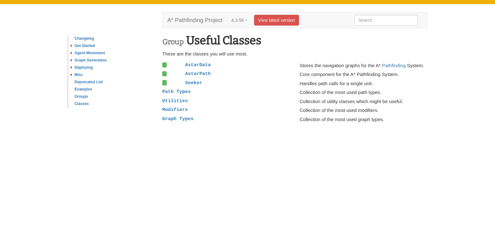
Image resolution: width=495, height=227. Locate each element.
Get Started (83, 46)
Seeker (193, 83)
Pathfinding (394, 65)
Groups (81, 96)
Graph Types (178, 119)
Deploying (82, 67)
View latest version (276, 20)
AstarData (198, 65)
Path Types (176, 92)
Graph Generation (89, 60)
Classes (82, 104)
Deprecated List (89, 82)
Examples (83, 89)
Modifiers (175, 110)
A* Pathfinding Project (195, 20)
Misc (77, 75)
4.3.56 (239, 20)
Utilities (175, 101)
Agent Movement (88, 53)
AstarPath (198, 74)
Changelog (84, 38)
